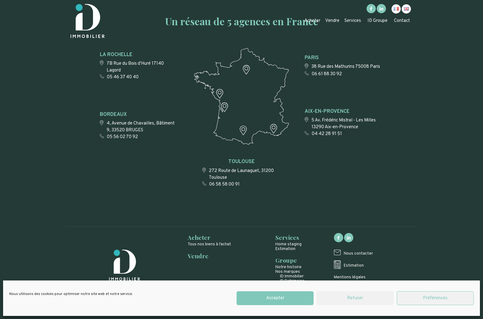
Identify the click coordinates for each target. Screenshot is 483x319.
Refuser (355, 298)
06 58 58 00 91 (224, 184)
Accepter (275, 298)
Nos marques (287, 271)
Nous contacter (358, 253)
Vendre (332, 21)
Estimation (285, 249)
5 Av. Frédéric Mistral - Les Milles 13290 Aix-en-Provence (343, 123)
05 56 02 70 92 (122, 137)
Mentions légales (350, 277)
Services (352, 21)
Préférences (435, 298)
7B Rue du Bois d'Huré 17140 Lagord (135, 67)
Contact (402, 21)
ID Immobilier (292, 276)
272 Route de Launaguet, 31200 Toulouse (241, 174)
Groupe (286, 260)
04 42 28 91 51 (327, 134)
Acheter (312, 21)
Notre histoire (288, 267)
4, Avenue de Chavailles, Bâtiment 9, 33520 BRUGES (141, 127)
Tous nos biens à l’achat (209, 244)
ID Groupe (377, 21)
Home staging (288, 244)
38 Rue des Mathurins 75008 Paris (345, 67)
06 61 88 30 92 (327, 74)
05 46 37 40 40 (123, 77)
